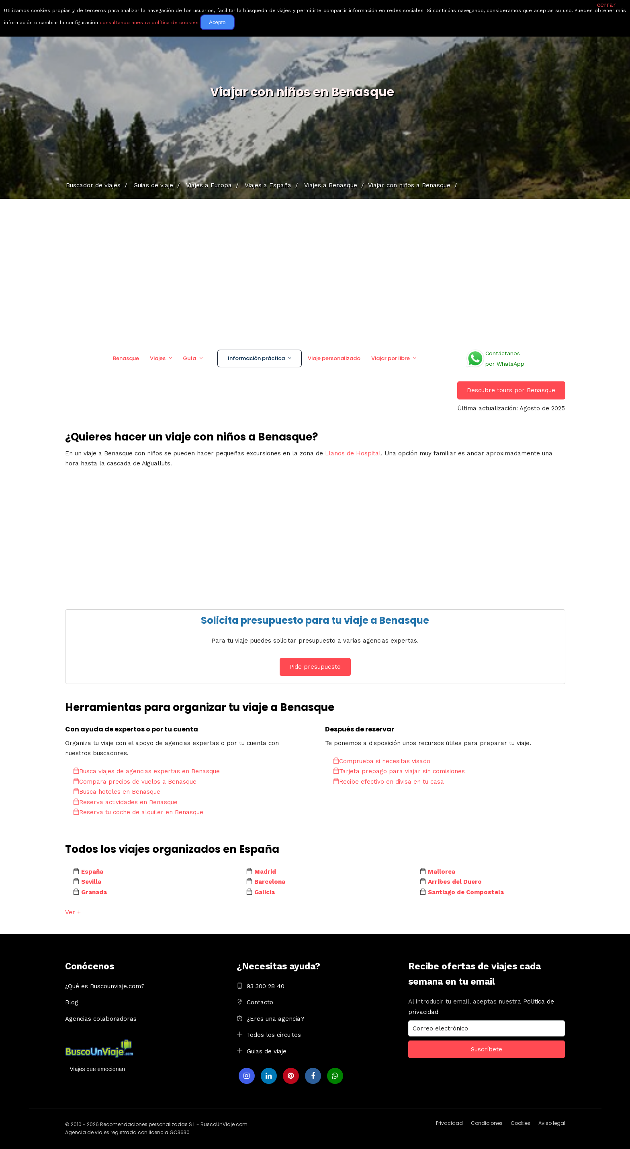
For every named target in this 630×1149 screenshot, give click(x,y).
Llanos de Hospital (353, 453)
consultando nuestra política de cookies (149, 22)
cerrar (606, 4)
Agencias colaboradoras (101, 1018)
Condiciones (487, 1123)
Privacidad (449, 1123)
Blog (71, 1002)
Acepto (217, 22)
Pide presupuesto (315, 666)
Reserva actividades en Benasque (125, 802)
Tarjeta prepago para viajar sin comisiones (399, 771)
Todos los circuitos (274, 1034)
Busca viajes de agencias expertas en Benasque (146, 771)
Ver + (73, 912)
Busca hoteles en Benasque (116, 791)
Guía (189, 358)
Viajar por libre (390, 358)
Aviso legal (551, 1123)
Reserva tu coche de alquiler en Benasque (138, 812)
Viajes (158, 358)
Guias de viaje (266, 1051)
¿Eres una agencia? (275, 1018)
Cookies (520, 1123)
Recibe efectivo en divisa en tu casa (388, 781)
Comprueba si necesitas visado (381, 761)
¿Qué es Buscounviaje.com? (105, 986)
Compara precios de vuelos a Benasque (134, 781)
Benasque (126, 358)
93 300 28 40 (265, 986)
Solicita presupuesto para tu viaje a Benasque (315, 620)
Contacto (260, 1002)
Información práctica (256, 358)
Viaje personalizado (334, 358)
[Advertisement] (315, 271)
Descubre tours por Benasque (511, 390)
